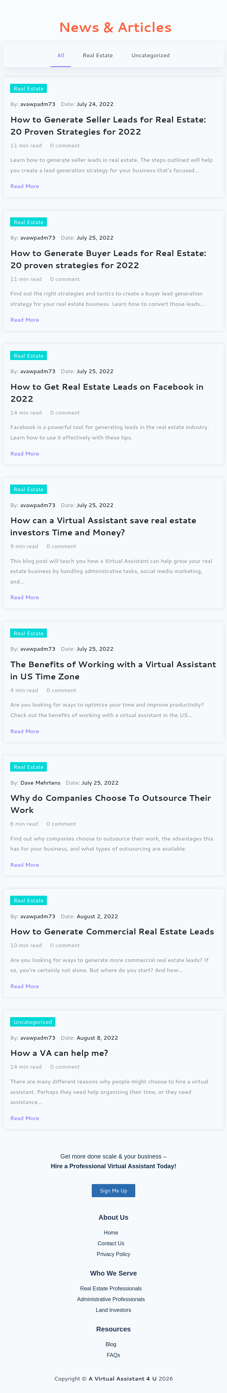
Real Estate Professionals (111, 1288)
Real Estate (28, 88)
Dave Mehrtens (40, 782)
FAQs (113, 1355)
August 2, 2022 (97, 916)
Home (111, 1233)
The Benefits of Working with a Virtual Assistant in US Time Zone (113, 670)
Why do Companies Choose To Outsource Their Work (110, 804)
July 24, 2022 (95, 104)
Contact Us (110, 1243)
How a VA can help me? (59, 1053)
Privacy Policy (114, 1254)
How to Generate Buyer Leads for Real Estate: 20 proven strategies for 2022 (108, 259)
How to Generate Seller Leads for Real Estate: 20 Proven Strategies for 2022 (108, 125)
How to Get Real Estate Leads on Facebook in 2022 (107, 392)
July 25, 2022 (95, 237)
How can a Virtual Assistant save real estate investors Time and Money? (103, 526)
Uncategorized (32, 1021)
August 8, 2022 (97, 1037)
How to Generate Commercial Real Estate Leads (112, 931)
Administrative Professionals (111, 1299)
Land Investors (113, 1310)
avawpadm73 (37, 104)
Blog (111, 1344)
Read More (24, 186)
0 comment (65, 145)
